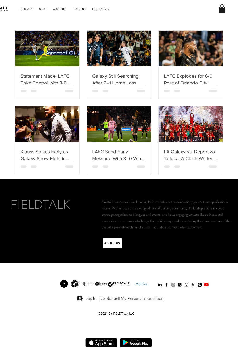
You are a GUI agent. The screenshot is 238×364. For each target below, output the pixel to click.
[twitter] (193, 285)
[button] (221, 8)
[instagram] (186, 285)
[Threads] (180, 285)
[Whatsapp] (173, 285)
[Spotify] (200, 285)
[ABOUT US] (112, 243)
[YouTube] (206, 285)
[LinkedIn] (160, 285)
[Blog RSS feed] (64, 284)
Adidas (141, 284)
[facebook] (166, 285)
